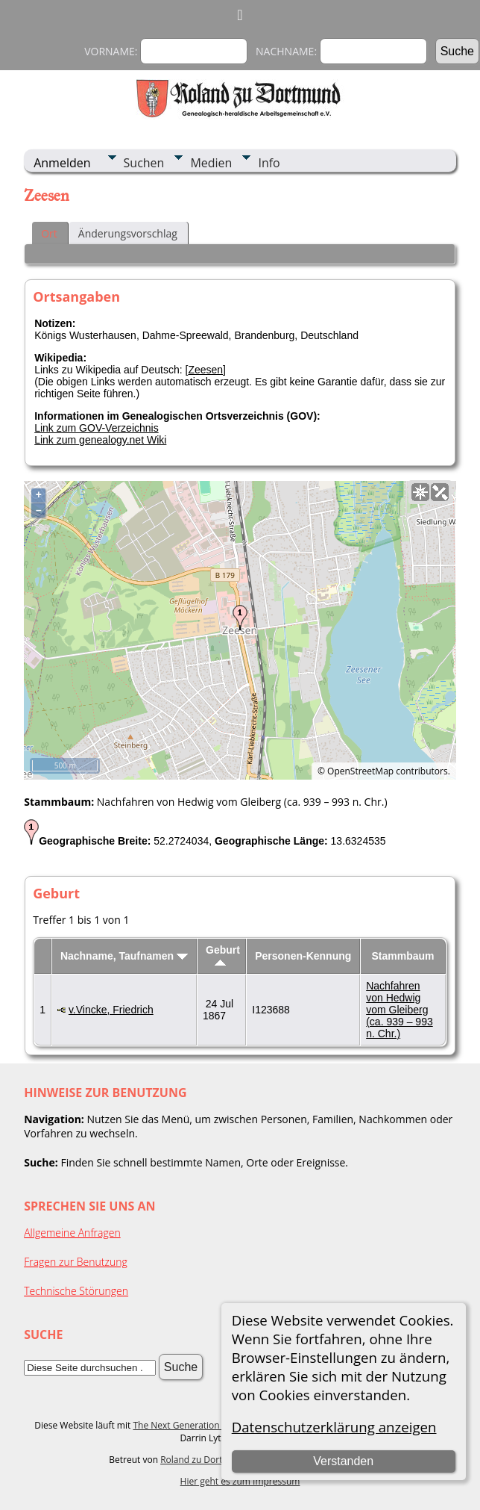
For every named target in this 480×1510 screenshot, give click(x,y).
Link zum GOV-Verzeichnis (96, 428)
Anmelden (62, 163)
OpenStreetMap (360, 771)
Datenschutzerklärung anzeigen (334, 1426)
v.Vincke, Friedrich (111, 1010)
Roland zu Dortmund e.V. (212, 1459)
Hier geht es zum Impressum (240, 1481)
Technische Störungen (76, 1291)
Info (269, 163)
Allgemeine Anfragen (72, 1232)
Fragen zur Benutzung (75, 1262)
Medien (211, 163)
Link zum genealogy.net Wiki (100, 440)
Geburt (223, 955)
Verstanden (343, 1461)
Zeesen (205, 370)
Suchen (144, 163)
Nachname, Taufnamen (124, 956)
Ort (49, 233)
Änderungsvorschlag (127, 233)
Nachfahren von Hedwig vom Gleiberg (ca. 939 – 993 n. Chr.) (399, 1010)
